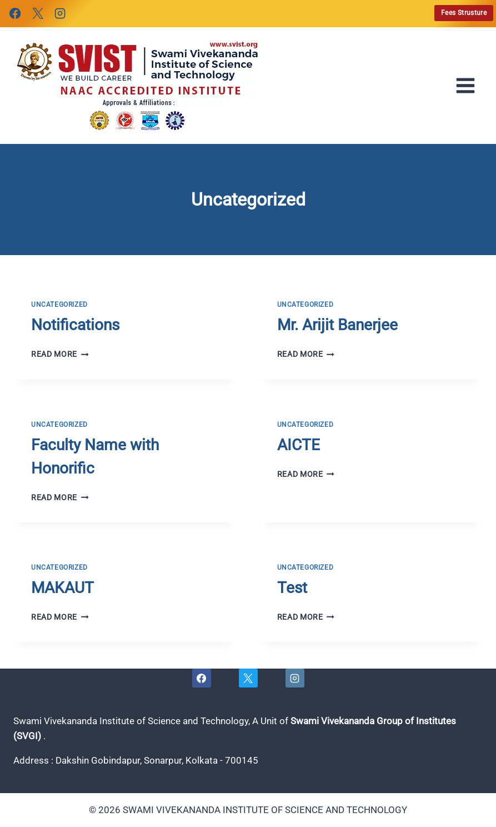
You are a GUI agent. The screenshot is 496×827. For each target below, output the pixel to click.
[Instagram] (60, 13)
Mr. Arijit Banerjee (337, 325)
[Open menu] (469, 86)
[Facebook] (15, 13)
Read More (60, 354)
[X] (37, 13)
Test (292, 588)
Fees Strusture (464, 13)
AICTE (298, 445)
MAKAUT (62, 588)
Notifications (75, 325)
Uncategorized (59, 304)
